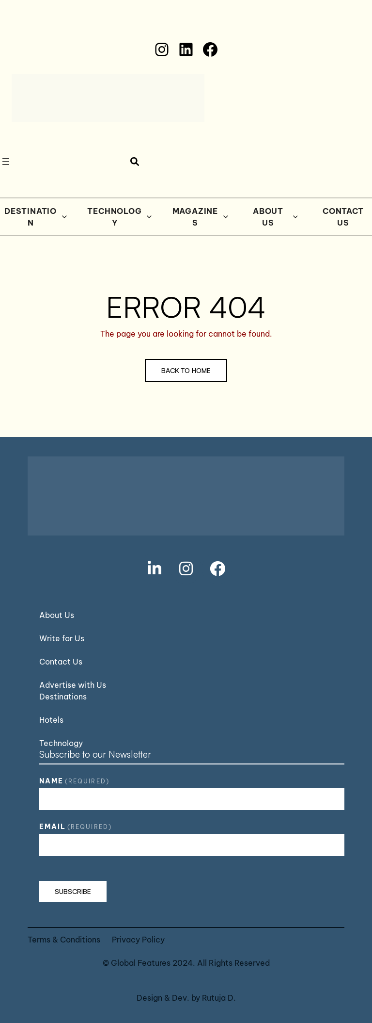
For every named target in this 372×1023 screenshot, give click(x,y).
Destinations (63, 696)
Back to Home (186, 370)
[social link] (154, 568)
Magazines (200, 216)
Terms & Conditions (64, 939)
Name (74, 781)
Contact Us (60, 661)
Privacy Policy (138, 939)
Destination (35, 216)
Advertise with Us (72, 685)
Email (75, 826)
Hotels (51, 720)
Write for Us (61, 638)
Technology (119, 216)
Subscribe (73, 891)
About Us (275, 216)
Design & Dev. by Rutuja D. (186, 998)
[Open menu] (6, 161)
